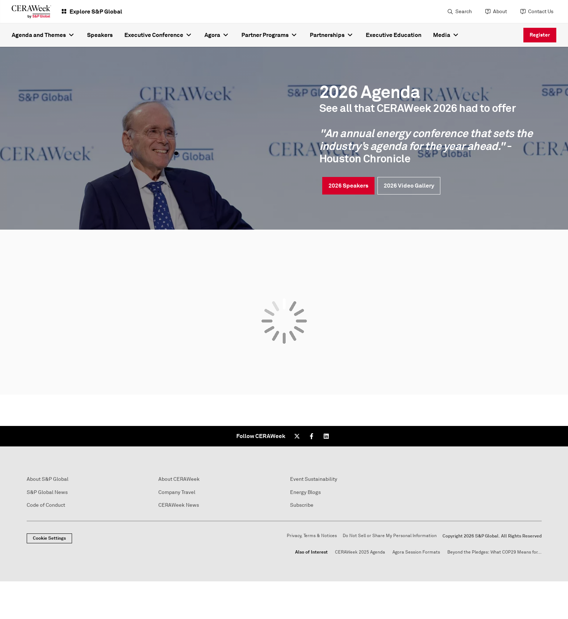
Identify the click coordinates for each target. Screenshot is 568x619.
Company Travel (176, 492)
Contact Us (540, 11)
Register (540, 34)
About (500, 11)
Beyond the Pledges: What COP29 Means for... (494, 552)
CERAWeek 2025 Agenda (360, 552)
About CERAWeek (179, 479)
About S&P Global (47, 479)
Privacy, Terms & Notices (312, 536)
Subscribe (301, 505)
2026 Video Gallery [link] (409, 185)
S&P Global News (47, 492)
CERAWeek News (178, 505)
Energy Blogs (305, 492)
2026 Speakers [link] (348, 185)
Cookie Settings (49, 538)
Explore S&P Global (95, 11)
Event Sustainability (313, 479)
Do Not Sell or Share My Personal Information (390, 536)
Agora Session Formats (416, 552)
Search (463, 11)
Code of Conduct (46, 505)
